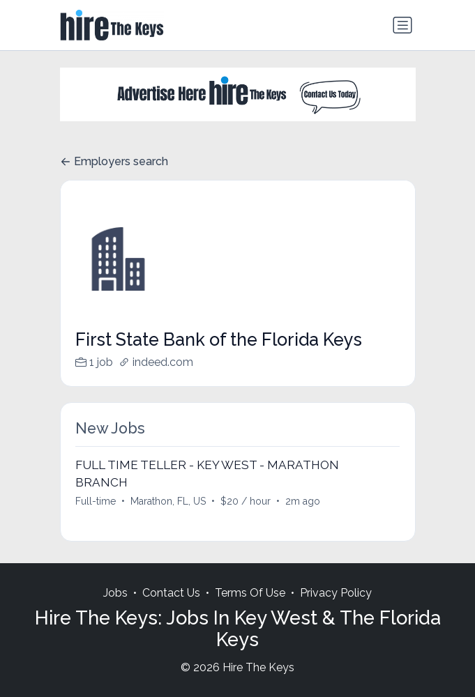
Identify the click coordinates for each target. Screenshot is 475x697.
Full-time (95, 501)
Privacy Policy (336, 592)
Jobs (115, 592)
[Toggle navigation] (402, 25)
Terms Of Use (250, 592)
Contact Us (171, 592)
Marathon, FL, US (168, 501)
